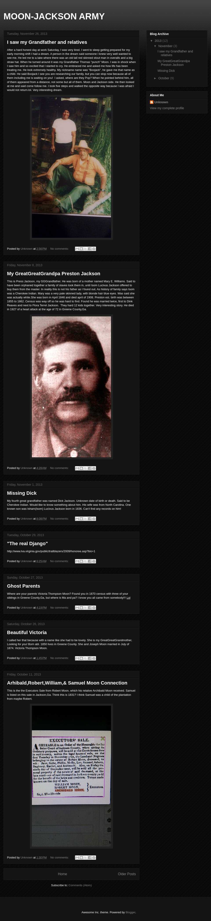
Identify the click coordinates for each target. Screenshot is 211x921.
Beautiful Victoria (27, 632)
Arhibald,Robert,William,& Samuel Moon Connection (67, 683)
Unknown (161, 102)
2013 (158, 40)
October (164, 78)
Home (62, 874)
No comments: (59, 248)
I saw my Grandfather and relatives (47, 42)
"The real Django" (27, 543)
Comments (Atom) (80, 885)
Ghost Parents (23, 586)
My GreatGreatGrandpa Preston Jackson (53, 273)
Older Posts (127, 874)
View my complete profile (167, 108)
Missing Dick (21, 493)
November (165, 46)
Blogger (130, 912)
